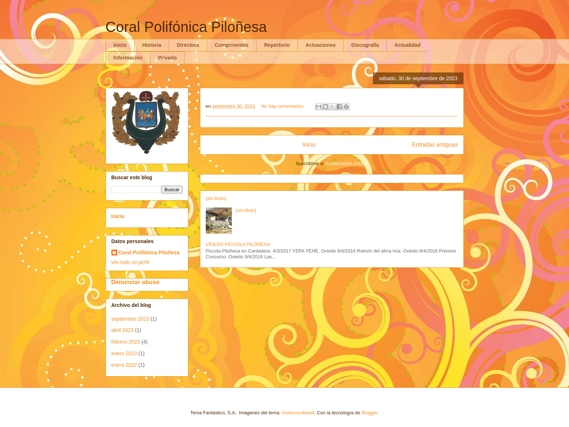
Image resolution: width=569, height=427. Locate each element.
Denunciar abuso (135, 282)
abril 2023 (122, 330)
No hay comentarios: (283, 106)
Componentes (232, 45)
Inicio (120, 45)
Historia (151, 45)
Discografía (365, 45)
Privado (167, 58)
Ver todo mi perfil (130, 262)
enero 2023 (124, 353)
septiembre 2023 (130, 319)
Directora (188, 45)
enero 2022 (124, 365)
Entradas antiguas (435, 144)
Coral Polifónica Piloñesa (149, 252)
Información (128, 58)
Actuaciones (321, 45)
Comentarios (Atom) (347, 163)
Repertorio (277, 45)
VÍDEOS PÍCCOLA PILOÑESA (238, 244)
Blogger (369, 412)
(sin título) (216, 198)
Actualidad (407, 45)
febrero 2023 (125, 342)
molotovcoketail (298, 412)
